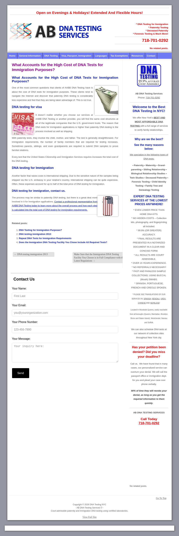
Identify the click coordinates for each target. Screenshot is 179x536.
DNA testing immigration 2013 (35, 234)
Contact (151, 55)
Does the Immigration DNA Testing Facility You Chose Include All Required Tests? (63, 242)
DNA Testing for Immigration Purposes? (40, 230)
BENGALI (156, 299)
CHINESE (142, 303)
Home (12, 55)
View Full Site (90, 517)
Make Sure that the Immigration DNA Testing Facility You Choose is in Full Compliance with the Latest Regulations (99, 257)
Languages (101, 55)
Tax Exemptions (119, 55)
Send (20, 376)
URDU (163, 299)
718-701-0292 (155, 40)
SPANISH (147, 299)
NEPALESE (154, 303)
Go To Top (161, 498)
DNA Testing (51, 55)
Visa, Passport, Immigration (76, 55)
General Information (30, 55)
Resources (137, 55)
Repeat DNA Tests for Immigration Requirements (45, 238)
